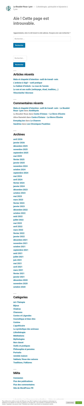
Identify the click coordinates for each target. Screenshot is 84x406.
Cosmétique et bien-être (24, 319)
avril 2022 (17, 226)
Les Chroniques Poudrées (38, 124)
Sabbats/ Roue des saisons (25, 359)
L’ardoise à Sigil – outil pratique (27, 83)
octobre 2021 (19, 246)
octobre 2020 (19, 287)
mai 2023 (17, 196)
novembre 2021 (20, 243)
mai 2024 (17, 176)
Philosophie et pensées (24, 349)
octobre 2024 (19, 169)
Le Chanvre (35, 120)
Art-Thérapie (19, 302)
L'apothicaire (19, 325)
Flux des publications (23, 381)
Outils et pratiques (21, 346)
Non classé (18, 342)
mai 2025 (17, 156)
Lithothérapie (19, 332)
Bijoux (16, 305)
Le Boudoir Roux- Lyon (22, 6)
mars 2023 (18, 199)
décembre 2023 (20, 189)
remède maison (20, 356)
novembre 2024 (20, 166)
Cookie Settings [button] (70, 402)
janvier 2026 (19, 142)
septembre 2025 (20, 152)
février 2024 (18, 183)
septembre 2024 (20, 173)
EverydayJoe (19, 120)
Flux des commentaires (24, 384)
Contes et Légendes (22, 315)
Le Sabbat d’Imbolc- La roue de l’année (31, 86)
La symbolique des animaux (26, 329)
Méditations (18, 336)
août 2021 (17, 253)
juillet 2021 (18, 257)
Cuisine (16, 322)
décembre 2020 (20, 280)
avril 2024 (17, 179)
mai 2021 (17, 263)
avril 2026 (17, 139)
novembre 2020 (20, 283)
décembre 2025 (20, 146)
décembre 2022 (20, 210)
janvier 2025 (19, 163)
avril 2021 (17, 267)
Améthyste (34, 110)
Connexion (18, 378)
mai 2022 (17, 223)
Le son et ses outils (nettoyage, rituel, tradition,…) (35, 89)
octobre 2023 (19, 193)
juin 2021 (17, 260)
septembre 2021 (20, 250)
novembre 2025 (20, 149)
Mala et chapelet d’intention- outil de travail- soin (35, 79)
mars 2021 (18, 270)
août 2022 (17, 216)
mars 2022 (18, 230)
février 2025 (18, 159)
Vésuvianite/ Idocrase (23, 93)
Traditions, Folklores (22, 362)
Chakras (17, 309)
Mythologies (19, 339)
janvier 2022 (19, 236)
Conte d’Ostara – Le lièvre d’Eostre (49, 114)
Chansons (17, 312)
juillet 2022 (18, 220)
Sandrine (17, 124)
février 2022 (18, 233)
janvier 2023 (19, 206)
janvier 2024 (19, 186)
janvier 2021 (19, 277)
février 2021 (18, 273)
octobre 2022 (19, 213)
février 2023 (18, 203)
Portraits (17, 352)
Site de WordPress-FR (23, 388)
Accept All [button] (78, 402)
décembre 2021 (20, 240)
